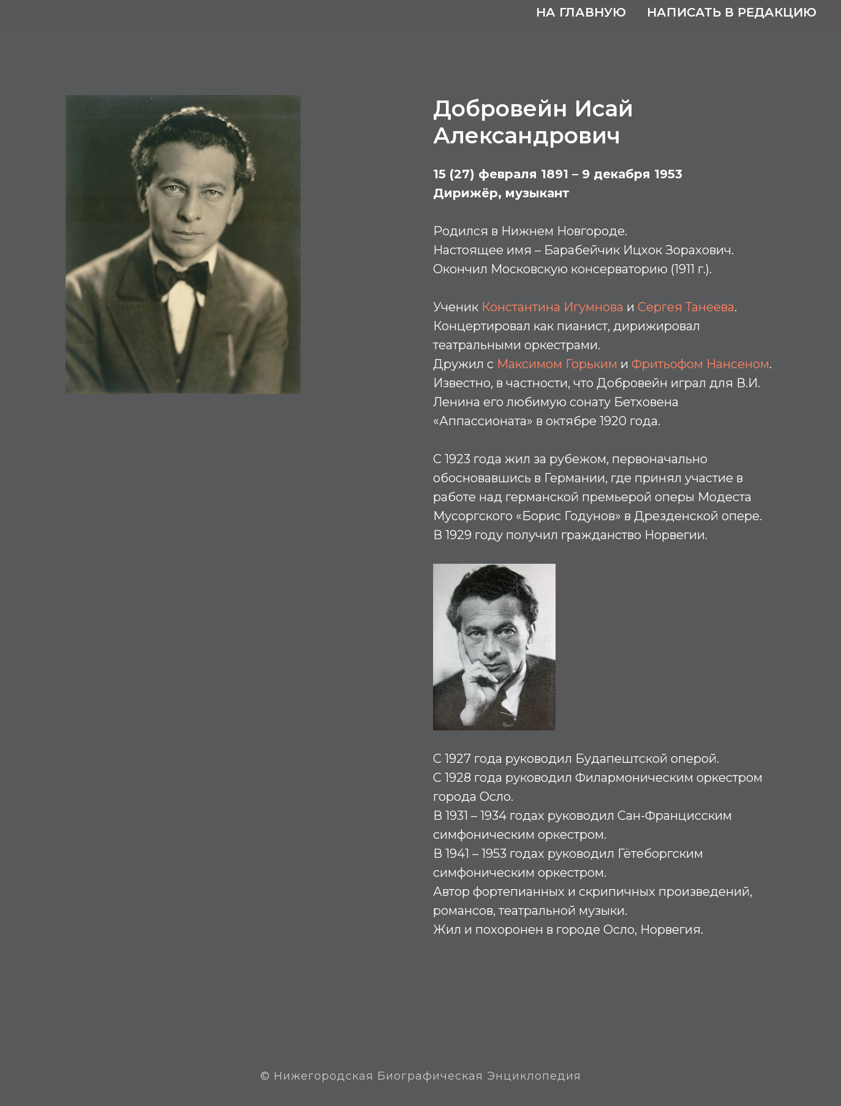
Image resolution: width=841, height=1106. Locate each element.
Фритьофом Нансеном (700, 364)
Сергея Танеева (686, 307)
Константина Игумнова (552, 307)
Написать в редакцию (731, 12)
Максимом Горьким (557, 364)
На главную (581, 12)
